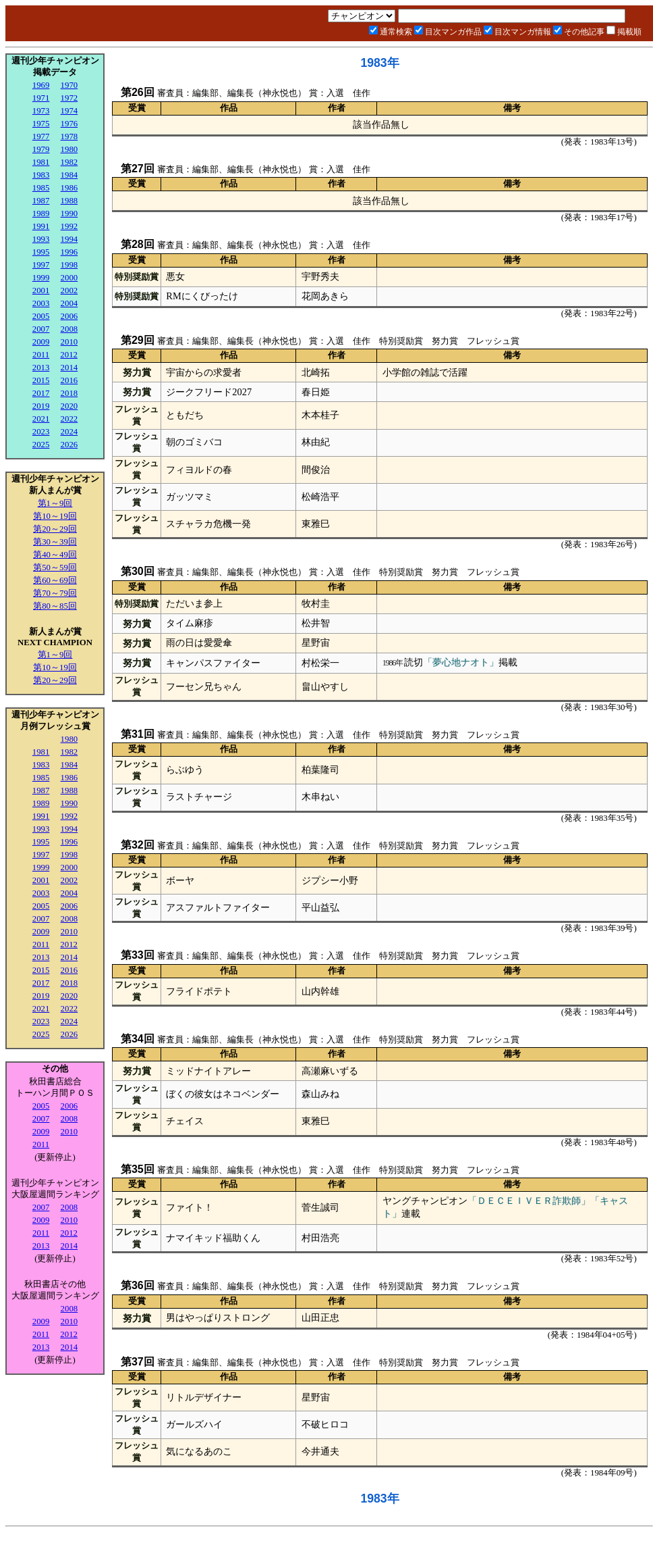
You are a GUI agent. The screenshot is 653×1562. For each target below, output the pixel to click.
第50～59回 (55, 567)
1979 (41, 149)
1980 (69, 149)
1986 (69, 188)
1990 (69, 213)
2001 (41, 290)
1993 (41, 239)
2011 (40, 354)
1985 (41, 188)
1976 (69, 123)
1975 (41, 123)
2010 (69, 342)
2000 (69, 277)
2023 (41, 431)
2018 (69, 393)
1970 (69, 85)
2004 (69, 303)
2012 (69, 354)
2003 (41, 303)
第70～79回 (55, 593)
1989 (41, 213)
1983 (41, 175)
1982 (69, 162)
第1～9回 (55, 503)
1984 (69, 175)
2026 (69, 444)
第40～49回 (55, 554)
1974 (69, 111)
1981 (41, 162)
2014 (69, 367)
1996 (69, 252)
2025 (41, 444)
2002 (69, 290)
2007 (41, 329)
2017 (41, 393)
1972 (69, 98)
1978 (69, 136)
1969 (41, 85)
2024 (69, 431)
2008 (69, 329)
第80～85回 (55, 606)
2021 (41, 419)
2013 (41, 367)
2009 (41, 342)
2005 (41, 316)
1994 (69, 239)
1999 (41, 277)
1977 (41, 136)
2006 (69, 316)
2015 (41, 380)
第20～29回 (55, 529)
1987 (41, 200)
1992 (69, 226)
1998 (69, 265)
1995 (41, 252)
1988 (69, 200)
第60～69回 (55, 580)
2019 (41, 406)
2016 (69, 380)
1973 (41, 111)
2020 (69, 406)
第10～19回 (55, 516)
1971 (41, 98)
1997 (41, 265)
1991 (41, 226)
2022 (69, 419)
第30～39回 (55, 542)
